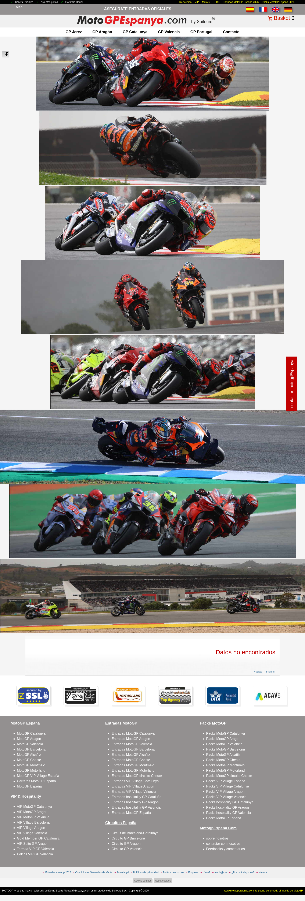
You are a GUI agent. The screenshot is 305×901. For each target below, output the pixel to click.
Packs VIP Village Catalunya (227, 786)
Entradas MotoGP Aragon (131, 739)
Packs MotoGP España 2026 (278, 2)
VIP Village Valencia (32, 833)
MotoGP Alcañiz (29, 754)
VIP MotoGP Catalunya (34, 806)
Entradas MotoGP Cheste (131, 760)
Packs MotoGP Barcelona (225, 749)
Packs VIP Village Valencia (226, 797)
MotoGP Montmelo (31, 765)
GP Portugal (201, 32)
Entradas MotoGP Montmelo (133, 765)
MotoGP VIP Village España (38, 776)
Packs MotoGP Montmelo (225, 765)
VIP (197, 2)
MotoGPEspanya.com (77, 890)
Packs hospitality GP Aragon (227, 807)
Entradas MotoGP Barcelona (133, 749)
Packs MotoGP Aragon (223, 739)
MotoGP (206, 2)
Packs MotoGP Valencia (224, 744)
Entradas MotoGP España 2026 (241, 2)
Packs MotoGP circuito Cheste (229, 776)
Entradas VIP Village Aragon (133, 786)
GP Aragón (102, 32)
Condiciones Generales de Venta (93, 872)
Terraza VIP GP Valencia (35, 849)
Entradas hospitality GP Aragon (135, 802)
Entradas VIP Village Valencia (134, 791)
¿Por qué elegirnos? (243, 872)
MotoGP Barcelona (31, 749)
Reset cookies (163, 880)
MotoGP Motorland (31, 770)
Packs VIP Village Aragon (225, 791)
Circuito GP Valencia (127, 849)
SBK (217, 2)
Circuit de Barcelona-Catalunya (135, 833)
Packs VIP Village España (225, 781)
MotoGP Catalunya (31, 733)
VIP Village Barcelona (33, 822)
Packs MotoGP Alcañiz (223, 754)
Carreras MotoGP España (36, 781)
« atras (258, 671)
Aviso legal (123, 872)
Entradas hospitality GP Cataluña (136, 797)
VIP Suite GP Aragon (33, 843)
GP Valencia (169, 32)
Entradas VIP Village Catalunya (135, 781)
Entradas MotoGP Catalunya (133, 733)
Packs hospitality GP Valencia (228, 813)
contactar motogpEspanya (291, 384)
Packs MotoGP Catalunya (225, 733)
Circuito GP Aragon (126, 843)
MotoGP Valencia (30, 744)
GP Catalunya (135, 32)
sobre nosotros (217, 838)
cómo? (206, 872)
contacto (231, 32)
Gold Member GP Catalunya (38, 838)
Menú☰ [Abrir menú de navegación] (20, 9)
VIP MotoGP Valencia (33, 817)
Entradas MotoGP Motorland (133, 770)
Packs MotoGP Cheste (223, 760)
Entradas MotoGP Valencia (132, 744)
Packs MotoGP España (223, 818)
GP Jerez (74, 32)
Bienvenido (185, 2)
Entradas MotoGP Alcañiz (131, 754)
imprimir (270, 671)
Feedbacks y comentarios (225, 849)
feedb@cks (221, 872)
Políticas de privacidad (145, 872)
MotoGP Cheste (29, 760)
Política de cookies (173, 872)
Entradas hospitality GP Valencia (136, 807)
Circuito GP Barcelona (128, 838)
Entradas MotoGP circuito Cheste (137, 776)
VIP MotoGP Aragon (32, 812)
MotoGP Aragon (29, 739)
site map (263, 872)
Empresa (193, 872)
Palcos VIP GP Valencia (35, 854)
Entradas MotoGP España (131, 813)
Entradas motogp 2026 (58, 872)
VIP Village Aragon (31, 828)
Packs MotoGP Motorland (225, 770)
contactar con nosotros (223, 843)
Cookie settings (142, 880)
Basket (282, 18)
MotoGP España (29, 786)
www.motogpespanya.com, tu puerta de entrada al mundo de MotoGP (263, 890)
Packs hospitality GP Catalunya (229, 802)
